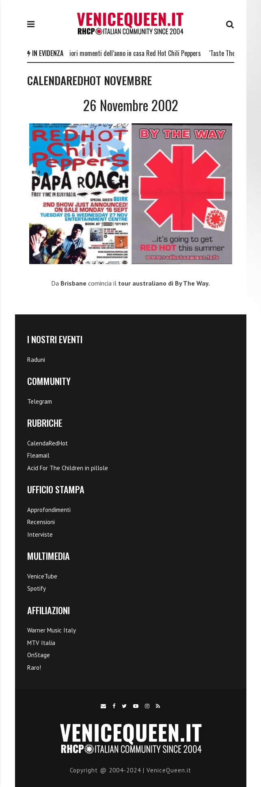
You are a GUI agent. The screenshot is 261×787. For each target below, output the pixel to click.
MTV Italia (41, 643)
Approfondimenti (49, 510)
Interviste (40, 534)
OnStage (38, 655)
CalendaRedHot (47, 443)
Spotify (36, 588)
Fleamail (38, 455)
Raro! (34, 667)
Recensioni (41, 522)
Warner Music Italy (51, 630)
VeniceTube (42, 576)
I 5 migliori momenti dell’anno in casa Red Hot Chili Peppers (128, 53)
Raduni (36, 359)
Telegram (39, 401)
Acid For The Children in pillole (67, 468)
